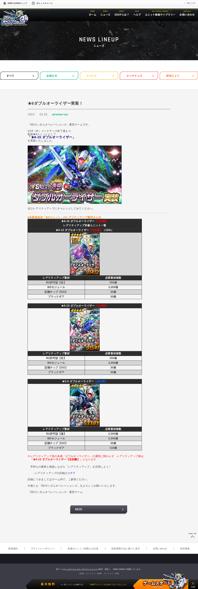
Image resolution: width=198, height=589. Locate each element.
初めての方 (191, 3)
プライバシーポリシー (43, 548)
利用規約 (13, 548)
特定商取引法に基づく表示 (125, 548)
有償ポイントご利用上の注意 (83, 548)
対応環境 (185, 548)
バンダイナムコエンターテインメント (81, 569)
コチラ (71, 473)
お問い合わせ (160, 548)
